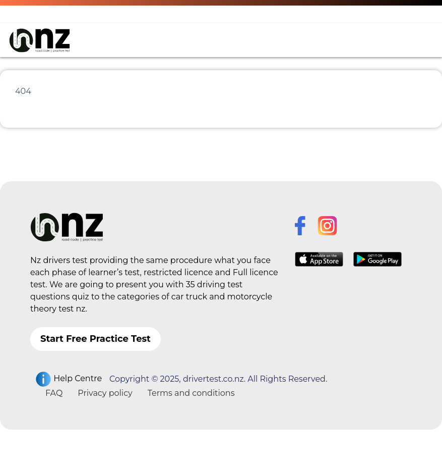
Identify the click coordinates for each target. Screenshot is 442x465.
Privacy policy (105, 393)
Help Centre (68, 379)
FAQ (53, 393)
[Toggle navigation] (419, 40)
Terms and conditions (191, 393)
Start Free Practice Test (95, 338)
